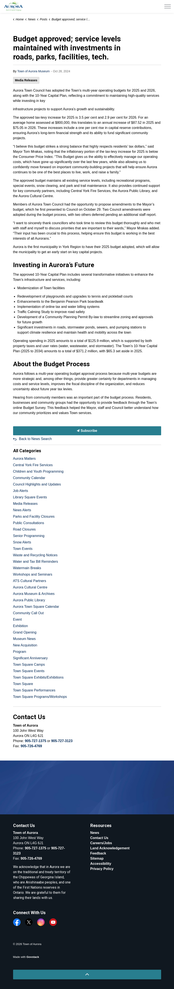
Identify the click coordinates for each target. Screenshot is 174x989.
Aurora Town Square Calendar (36, 606)
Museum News (24, 639)
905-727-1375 (35, 741)
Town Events (23, 548)
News (94, 833)
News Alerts (22, 510)
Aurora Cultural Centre (30, 587)
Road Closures (24, 529)
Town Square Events (29, 671)
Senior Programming (29, 536)
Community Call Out (28, 613)
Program (19, 651)
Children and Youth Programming (38, 471)
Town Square (23, 684)
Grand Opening (24, 632)
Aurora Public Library (29, 600)
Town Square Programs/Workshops (40, 697)
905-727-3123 (62, 741)
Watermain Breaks (27, 568)
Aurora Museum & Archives (34, 594)
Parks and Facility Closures (34, 516)
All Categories (27, 450)
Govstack (32, 957)
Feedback (98, 853)
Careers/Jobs (101, 843)
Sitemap (97, 858)
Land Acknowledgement (110, 848)
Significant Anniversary (30, 658)
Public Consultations (28, 523)
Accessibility (100, 863)
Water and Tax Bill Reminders (35, 561)
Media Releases (26, 80)
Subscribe (87, 430)
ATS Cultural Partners (29, 581)
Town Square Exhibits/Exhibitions (38, 677)
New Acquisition (25, 645)
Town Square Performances (34, 690)
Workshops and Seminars (32, 574)
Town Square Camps (29, 664)
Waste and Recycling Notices (35, 555)
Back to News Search (35, 439)
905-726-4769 (31, 746)
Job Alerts (20, 491)
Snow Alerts (22, 542)
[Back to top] (87, 974)
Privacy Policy (102, 869)
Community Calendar (29, 478)
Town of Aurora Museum (33, 71)
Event (17, 619)
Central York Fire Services (33, 465)
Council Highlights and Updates (37, 484)
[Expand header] (167, 6)
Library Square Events (30, 497)
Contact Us (99, 838)
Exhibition (20, 626)
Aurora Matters (24, 458)
